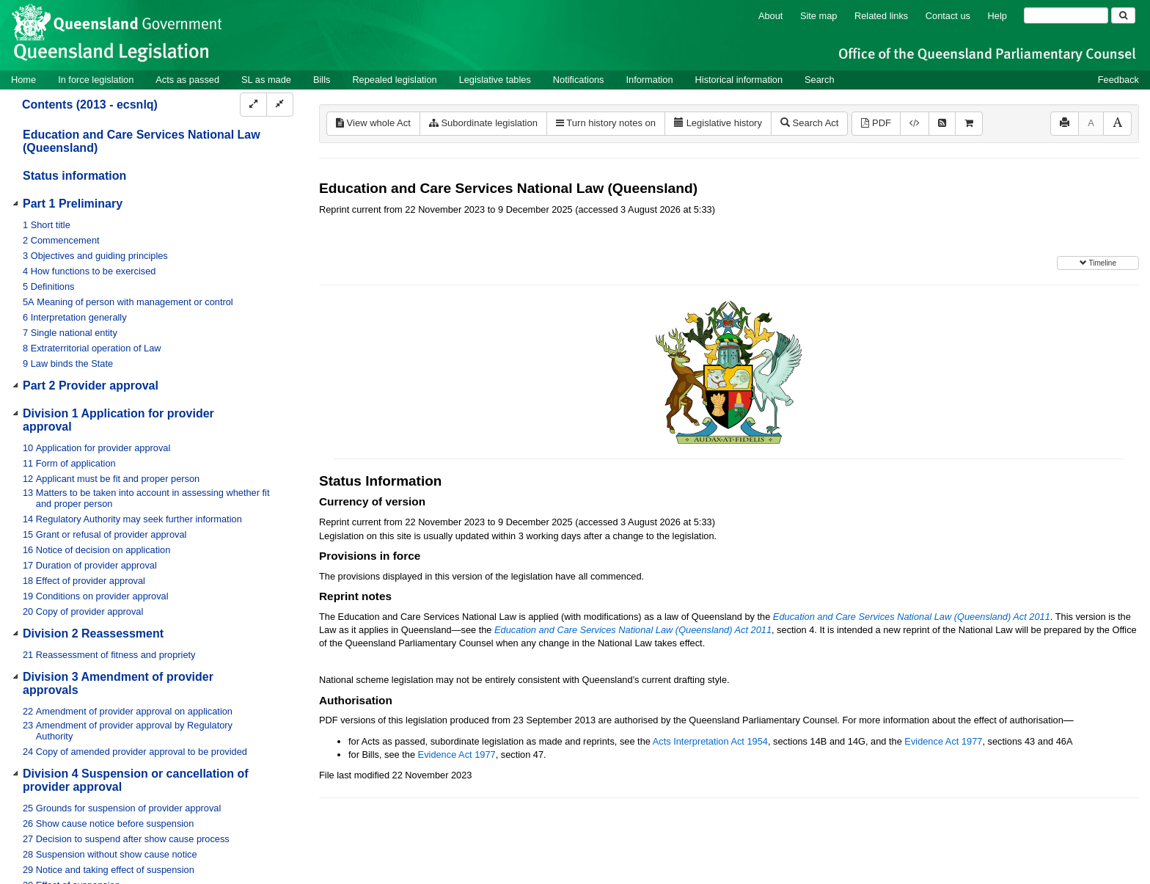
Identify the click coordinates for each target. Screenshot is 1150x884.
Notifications (578, 79)
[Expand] (253, 104)
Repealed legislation (394, 79)
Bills (321, 79)
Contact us (948, 15)
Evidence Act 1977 (943, 741)
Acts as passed (187, 79)
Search (820, 79)
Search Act (809, 122)
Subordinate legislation (483, 122)
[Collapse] (279, 104)
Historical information (739, 79)
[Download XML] (914, 124)
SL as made (266, 79)
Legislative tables (495, 79)
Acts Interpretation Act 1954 (710, 741)
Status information (74, 175)
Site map (819, 15)
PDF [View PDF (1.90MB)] (876, 122)
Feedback (1118, 79)
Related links (881, 15)
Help (997, 15)
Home (23, 79)
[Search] (1066, 15)
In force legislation (95, 79)
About (770, 15)
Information (649, 79)
